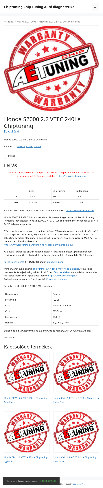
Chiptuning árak (55, 261)
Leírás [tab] (11, 155)
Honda (18, 21)
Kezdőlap (8, 21)
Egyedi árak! (12, 131)
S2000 (26, 21)
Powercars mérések (56, 279)
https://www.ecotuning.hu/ (62, 275)
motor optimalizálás (68, 268)
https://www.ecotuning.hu (72, 175)
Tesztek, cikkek (62, 272)
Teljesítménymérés (14, 261)
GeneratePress (80, 483)
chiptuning (39, 268)
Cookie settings (48, 481)
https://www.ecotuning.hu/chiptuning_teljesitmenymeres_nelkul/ (38, 244)
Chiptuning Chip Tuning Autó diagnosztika (39, 6)
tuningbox (51, 268)
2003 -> (34, 21)
